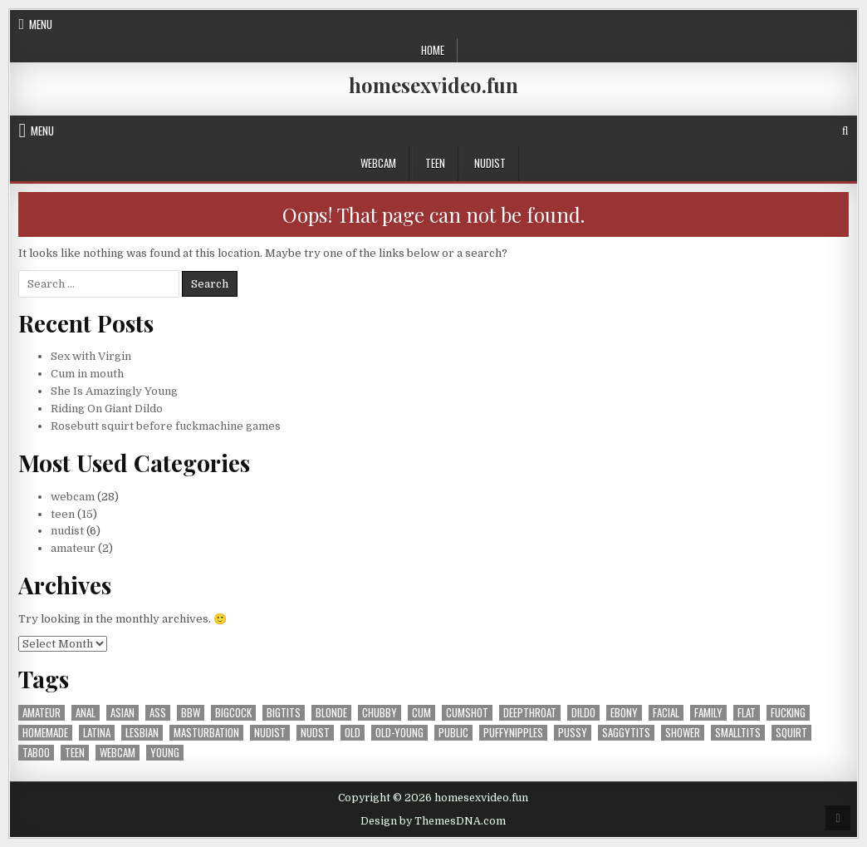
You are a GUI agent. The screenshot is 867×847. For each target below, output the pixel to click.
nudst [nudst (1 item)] (315, 733)
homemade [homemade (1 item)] (45, 733)
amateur (73, 548)
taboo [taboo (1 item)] (36, 753)
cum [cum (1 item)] (421, 713)
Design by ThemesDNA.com (433, 821)
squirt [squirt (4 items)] (791, 733)
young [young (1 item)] (164, 753)
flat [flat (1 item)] (746, 713)
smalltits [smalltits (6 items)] (738, 733)
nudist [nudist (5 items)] (270, 733)
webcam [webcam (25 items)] (117, 753)
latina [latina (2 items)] (96, 733)
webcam (378, 163)
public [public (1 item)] (453, 733)
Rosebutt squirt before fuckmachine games (166, 426)
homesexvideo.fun (433, 84)
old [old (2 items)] (352, 733)
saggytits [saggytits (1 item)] (626, 733)
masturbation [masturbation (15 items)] (206, 733)
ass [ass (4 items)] (157, 713)
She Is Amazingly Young (114, 391)
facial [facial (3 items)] (666, 713)
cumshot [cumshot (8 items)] (467, 713)
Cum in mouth (87, 373)
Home (432, 50)
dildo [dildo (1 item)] (583, 713)
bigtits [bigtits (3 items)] (284, 713)
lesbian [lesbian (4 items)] (142, 733)
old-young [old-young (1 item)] (399, 733)
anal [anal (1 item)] (86, 713)
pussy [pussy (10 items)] (572, 733)
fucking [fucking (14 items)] (788, 713)
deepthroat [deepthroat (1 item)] (529, 713)
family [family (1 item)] (708, 713)
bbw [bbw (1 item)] (190, 713)
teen (435, 163)
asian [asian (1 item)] (122, 713)
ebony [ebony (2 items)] (624, 713)
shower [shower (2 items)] (682, 733)
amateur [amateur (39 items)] (41, 713)
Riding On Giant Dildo (107, 408)
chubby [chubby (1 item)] (379, 713)
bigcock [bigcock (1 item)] (233, 713)
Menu (40, 24)
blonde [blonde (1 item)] (331, 713)
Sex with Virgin (91, 356)
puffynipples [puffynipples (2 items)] (513, 733)
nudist (490, 163)
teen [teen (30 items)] (75, 753)
